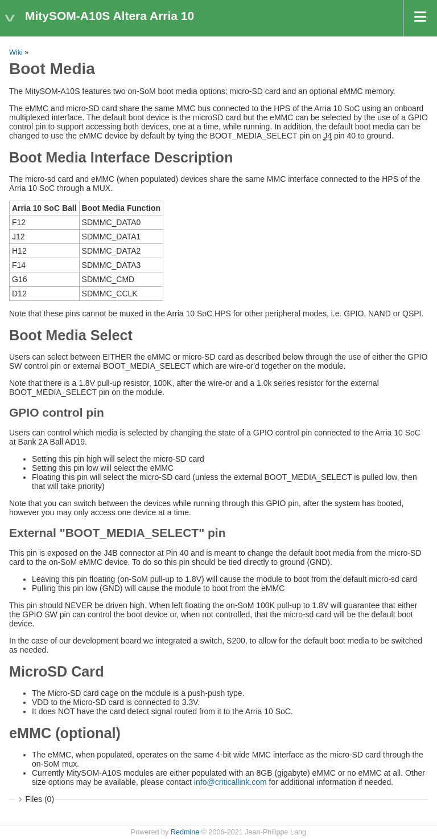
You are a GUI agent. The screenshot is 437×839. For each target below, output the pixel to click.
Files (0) (40, 799)
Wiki (16, 52)
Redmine (185, 832)
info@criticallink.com (230, 782)
